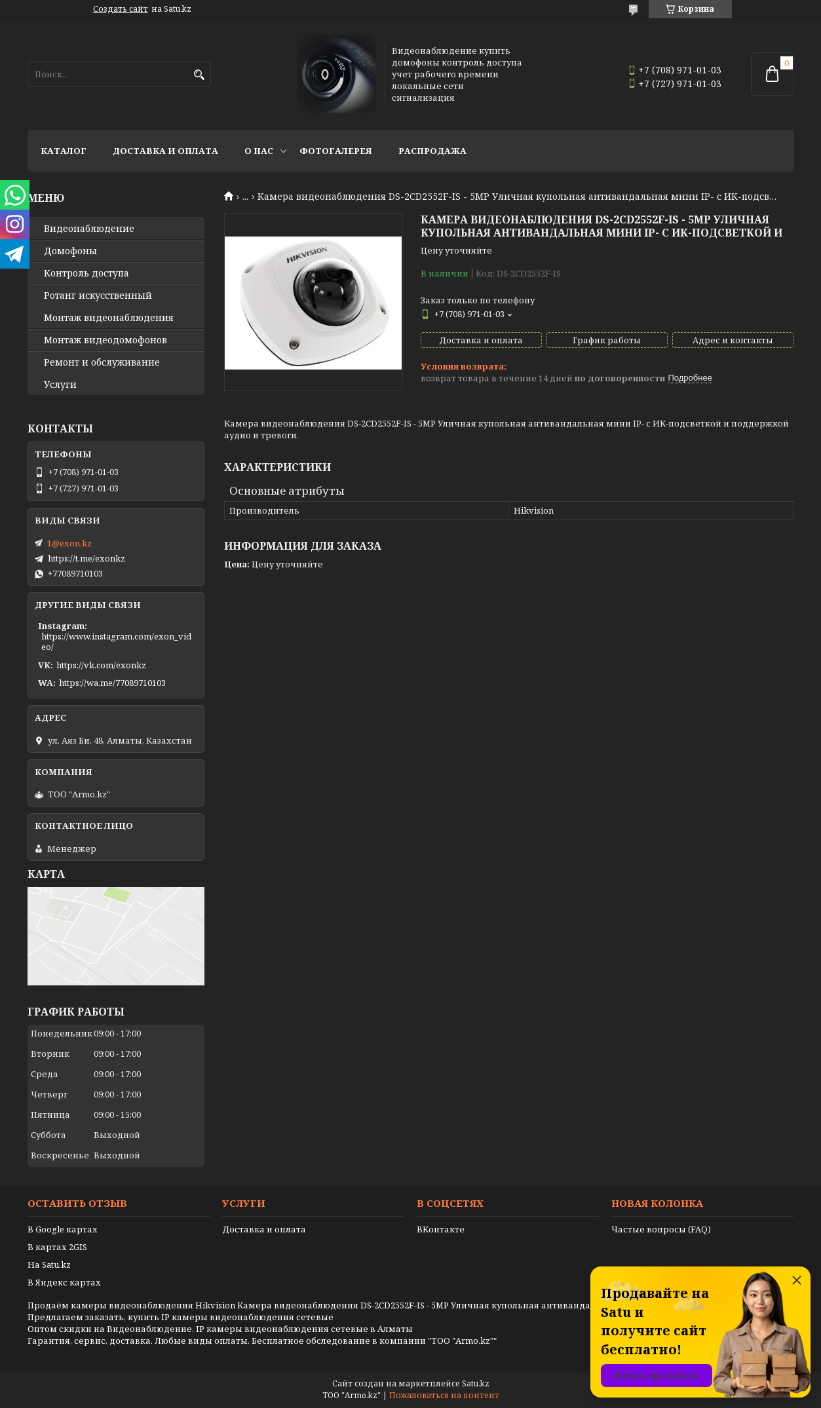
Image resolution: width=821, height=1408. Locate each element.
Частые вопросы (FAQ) (661, 1229)
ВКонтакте (441, 1229)
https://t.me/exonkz (86, 558)
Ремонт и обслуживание (102, 362)
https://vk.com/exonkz (101, 665)
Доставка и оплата (165, 151)
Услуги (60, 384)
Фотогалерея (335, 151)
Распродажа (432, 151)
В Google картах (63, 1229)
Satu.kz (475, 1383)
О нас (258, 151)
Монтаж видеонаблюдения (109, 318)
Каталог (63, 151)
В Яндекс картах (64, 1282)
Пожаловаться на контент (444, 1395)
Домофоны (70, 251)
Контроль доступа (86, 273)
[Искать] (199, 75)
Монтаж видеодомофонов (105, 340)
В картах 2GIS (57, 1247)
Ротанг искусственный (98, 295)
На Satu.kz (49, 1264)
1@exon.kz (69, 543)
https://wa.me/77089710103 (112, 682)
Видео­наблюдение (89, 229)
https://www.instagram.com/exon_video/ (116, 641)
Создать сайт (120, 9)
